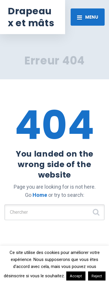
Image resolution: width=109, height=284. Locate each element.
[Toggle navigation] (88, 16)
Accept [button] (76, 276)
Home (40, 195)
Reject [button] (97, 276)
